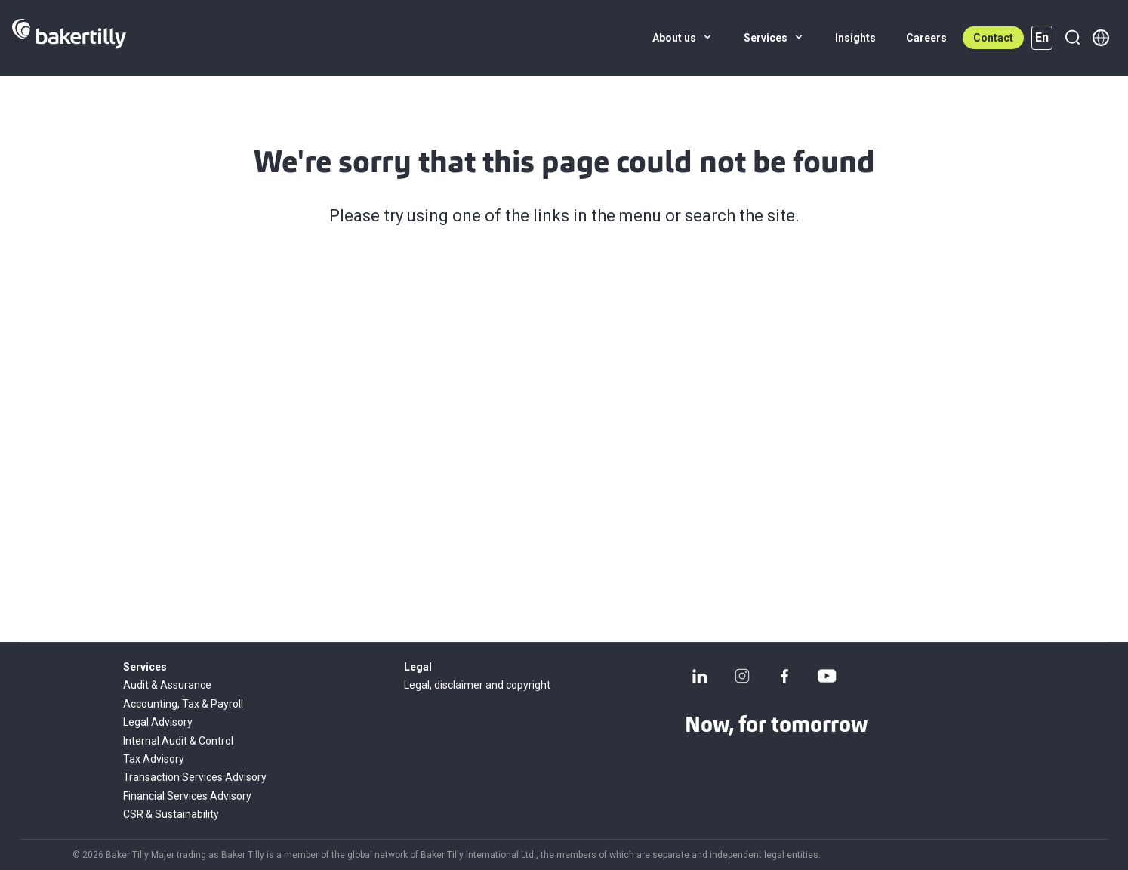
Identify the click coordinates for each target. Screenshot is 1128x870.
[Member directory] (1101, 38)
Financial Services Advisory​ (187, 796)
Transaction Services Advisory (195, 777)
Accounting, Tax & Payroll (183, 704)
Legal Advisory (158, 722)
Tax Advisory (153, 759)
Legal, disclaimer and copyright (477, 685)
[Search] (1072, 38)
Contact (993, 38)
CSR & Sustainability (171, 814)
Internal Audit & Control (178, 741)
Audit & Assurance (167, 685)
